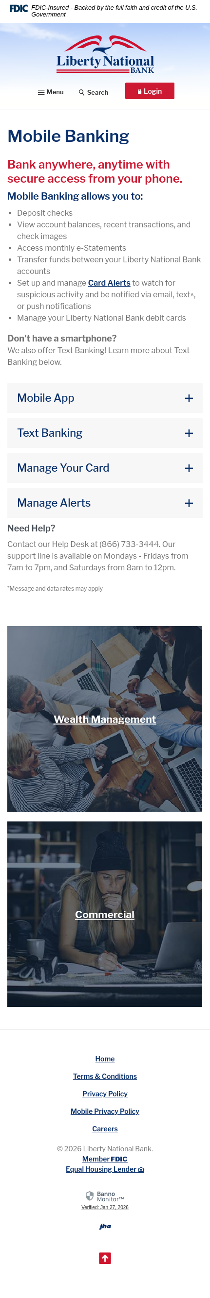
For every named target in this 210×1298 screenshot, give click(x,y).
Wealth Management (105, 719)
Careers (105, 1129)
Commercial (104, 914)
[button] (105, 398)
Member (105, 1159)
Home (105, 1059)
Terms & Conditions (105, 1076)
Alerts (109, 283)
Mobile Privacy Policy (105, 1111)
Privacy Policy (105, 1094)
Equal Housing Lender (105, 1169)
